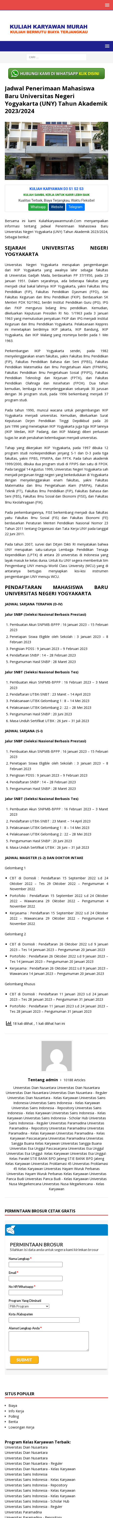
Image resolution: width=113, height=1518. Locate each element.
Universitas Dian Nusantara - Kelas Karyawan (42, 1097)
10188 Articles (74, 1080)
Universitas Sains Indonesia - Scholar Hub (55, 1118)
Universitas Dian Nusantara (34, 1087)
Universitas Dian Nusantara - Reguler (78, 1092)
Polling (13, 1416)
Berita (13, 1421)
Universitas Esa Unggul (27, 1148)
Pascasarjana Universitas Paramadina (55, 1138)
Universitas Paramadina (67, 1123)
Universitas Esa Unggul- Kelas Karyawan (38, 1153)
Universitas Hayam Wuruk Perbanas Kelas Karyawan (47, 1173)
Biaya (12, 1405)
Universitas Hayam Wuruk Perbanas (72, 1168)
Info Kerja (16, 1411)
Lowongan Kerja (21, 1427)
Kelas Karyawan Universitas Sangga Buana (68, 1143)
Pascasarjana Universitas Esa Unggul (75, 1148)
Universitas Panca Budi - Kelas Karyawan (57, 1178)
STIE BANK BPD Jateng (48, 1158)
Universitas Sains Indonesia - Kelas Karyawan (64, 1103)
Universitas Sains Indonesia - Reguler (33, 1506)
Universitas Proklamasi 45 (51, 1163)
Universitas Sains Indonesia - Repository (43, 1108)
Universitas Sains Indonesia (26, 1474)
